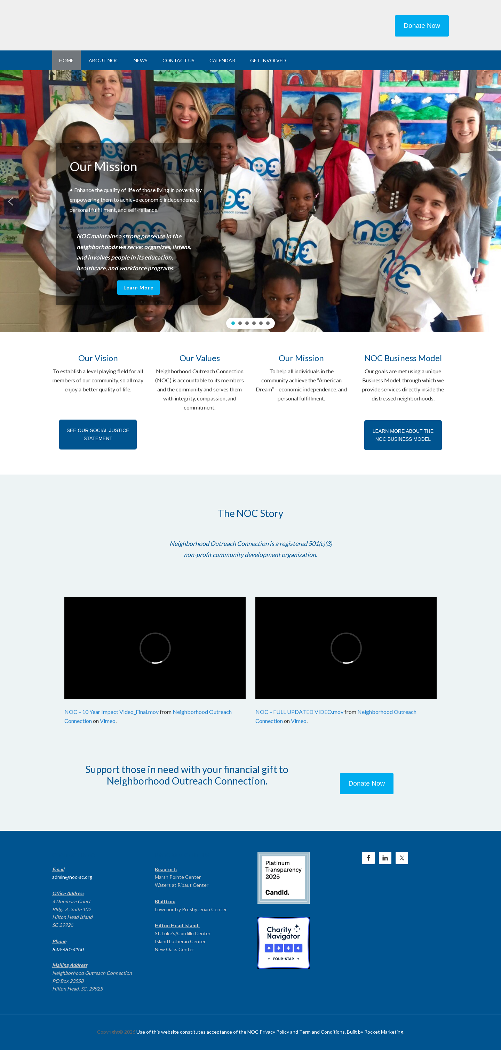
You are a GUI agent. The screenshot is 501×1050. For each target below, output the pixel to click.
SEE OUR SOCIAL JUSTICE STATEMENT (98, 434)
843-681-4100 (68, 949)
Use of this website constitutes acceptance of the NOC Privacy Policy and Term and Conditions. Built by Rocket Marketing (269, 1032)
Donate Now (422, 25)
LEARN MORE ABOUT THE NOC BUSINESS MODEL (403, 435)
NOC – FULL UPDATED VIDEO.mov (299, 711)
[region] (250, 201)
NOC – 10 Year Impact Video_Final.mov (111, 711)
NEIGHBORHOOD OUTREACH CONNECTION (111, 24)
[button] (10, 201)
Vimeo (108, 720)
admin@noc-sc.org (72, 877)
